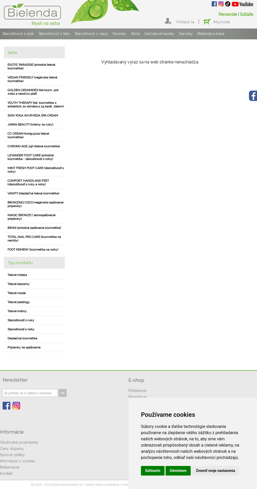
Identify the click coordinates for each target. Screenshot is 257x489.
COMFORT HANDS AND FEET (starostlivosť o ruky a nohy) (28, 182)
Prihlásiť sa (185, 22)
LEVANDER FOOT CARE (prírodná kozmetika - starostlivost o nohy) (31, 157)
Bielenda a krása (210, 34)
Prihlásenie (137, 391)
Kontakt (6, 473)
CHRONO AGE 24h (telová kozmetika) (34, 146)
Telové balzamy (19, 284)
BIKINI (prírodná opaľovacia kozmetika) (34, 228)
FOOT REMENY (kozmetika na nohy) (33, 249)
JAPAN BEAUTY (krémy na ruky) (30, 124)
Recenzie (227, 14)
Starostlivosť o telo (54, 34)
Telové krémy (17, 311)
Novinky (119, 34)
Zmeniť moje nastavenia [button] (215, 471)
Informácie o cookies (17, 461)
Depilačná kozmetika (22, 338)
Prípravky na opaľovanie (24, 347)
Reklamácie (9, 467)
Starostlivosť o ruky (21, 320)
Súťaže (246, 14)
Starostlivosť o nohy (21, 329)
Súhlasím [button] (152, 471)
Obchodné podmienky (19, 442)
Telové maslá (17, 293)
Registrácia (137, 397)
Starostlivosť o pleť (18, 34)
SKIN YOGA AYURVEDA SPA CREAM (33, 115)
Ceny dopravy (12, 449)
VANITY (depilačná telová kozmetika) (33, 193)
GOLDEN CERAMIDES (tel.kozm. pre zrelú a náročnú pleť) (33, 92)
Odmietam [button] (178, 471)
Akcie (135, 34)
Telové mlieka (17, 275)
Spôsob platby (12, 455)
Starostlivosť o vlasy (91, 34)
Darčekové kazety (159, 34)
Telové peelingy (19, 302)
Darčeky (186, 34)
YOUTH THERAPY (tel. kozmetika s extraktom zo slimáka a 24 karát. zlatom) (36, 104)
